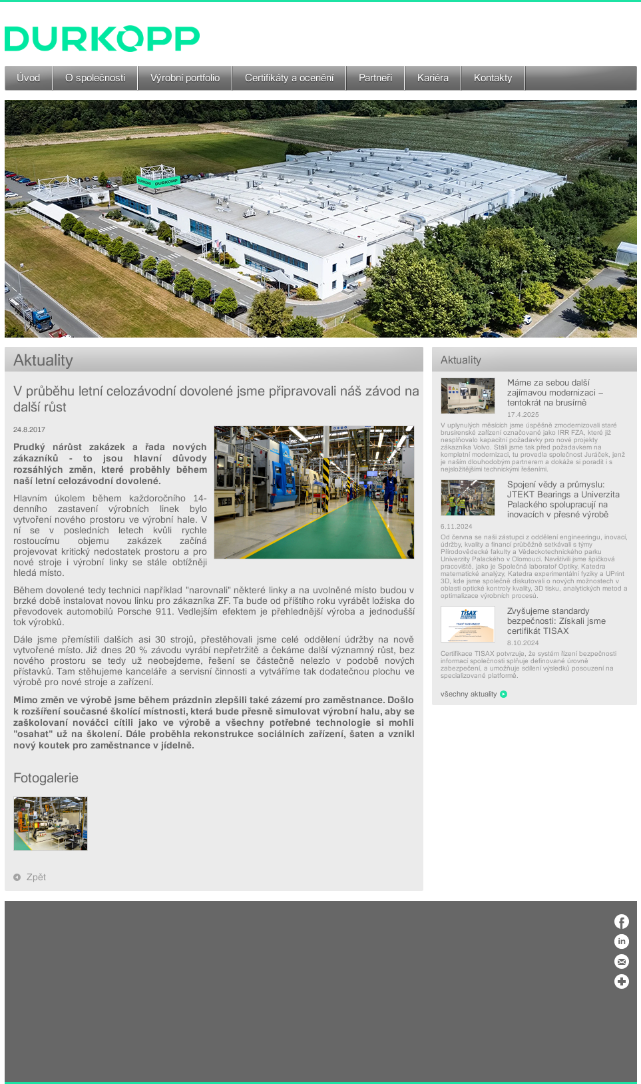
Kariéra (433, 78)
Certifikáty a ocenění (289, 78)
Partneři (375, 78)
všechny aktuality (469, 694)
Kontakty (493, 78)
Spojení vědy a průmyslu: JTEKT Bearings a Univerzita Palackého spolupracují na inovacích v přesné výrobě (563, 499)
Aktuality (461, 360)
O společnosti (95, 78)
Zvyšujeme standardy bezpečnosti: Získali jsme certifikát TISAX (556, 621)
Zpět (36, 877)
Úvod (28, 78)
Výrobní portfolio (185, 78)
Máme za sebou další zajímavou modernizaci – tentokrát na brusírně (555, 392)
